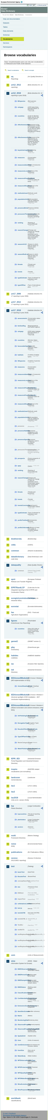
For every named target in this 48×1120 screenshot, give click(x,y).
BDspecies (21, 101)
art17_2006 (16, 294)
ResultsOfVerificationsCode (22, 729)
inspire (14, 769)
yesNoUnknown (22, 527)
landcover (15, 777)
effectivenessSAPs (22, 137)
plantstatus (22, 819)
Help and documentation (11, 19)
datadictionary (17, 557)
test (12, 866)
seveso (14, 858)
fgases (14, 621)
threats (20, 264)
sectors (20, 827)
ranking (20, 223)
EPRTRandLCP (18, 588)
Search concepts (29, 70)
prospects (21, 458)
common (15, 551)
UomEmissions (22, 1045)
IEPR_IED (15, 759)
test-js (20, 908)
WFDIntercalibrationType (22, 1060)
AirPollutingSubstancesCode (22, 716)
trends (20, 272)
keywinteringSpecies (22, 150)
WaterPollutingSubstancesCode (22, 748)
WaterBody (21, 1056)
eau (19, 887)
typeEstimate (22, 278)
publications (16, 852)
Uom (19, 1040)
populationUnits (22, 199)
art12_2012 (16, 85)
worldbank (16, 1098)
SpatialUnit (21, 1036)
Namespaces (7, 47)
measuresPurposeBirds (22, 178)
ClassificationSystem (22, 993)
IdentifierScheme (22, 1011)
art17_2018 (16, 310)
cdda (13, 545)
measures (21, 157)
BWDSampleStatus (22, 980)
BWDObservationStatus (22, 969)
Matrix (20, 1016)
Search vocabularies (13, 70)
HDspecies (21, 361)
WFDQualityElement (22, 1073)
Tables (5, 27)
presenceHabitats (22, 431)
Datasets (6, 23)
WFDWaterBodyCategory (22, 1078)
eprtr (13, 579)
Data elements (8, 31)
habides (14, 656)
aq (12, 77)
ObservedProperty (22, 1024)
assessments (22, 318)
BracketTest (22, 876)
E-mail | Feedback (9, 1113)
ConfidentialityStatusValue (22, 998)
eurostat (15, 606)
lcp (12, 806)
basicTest (21, 872)
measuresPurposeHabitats (22, 388)
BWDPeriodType (22, 975)
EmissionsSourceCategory (22, 1006)
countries (21, 116)
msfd (13, 836)
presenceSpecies (22, 439)
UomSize (21, 1050)
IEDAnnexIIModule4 (19, 705)
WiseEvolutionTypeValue (22, 1084)
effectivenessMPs (22, 125)
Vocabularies (8, 39)
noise (13, 844)
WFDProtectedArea (22, 1067)
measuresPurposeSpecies (22, 395)
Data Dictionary (19, 15)
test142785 (21, 913)
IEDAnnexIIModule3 (19, 695)
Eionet (11, 15)
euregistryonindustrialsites (19, 598)
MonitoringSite (22, 1020)
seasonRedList (22, 254)
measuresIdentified (22, 165)
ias (12, 664)
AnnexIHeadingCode (22, 686)
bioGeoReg (22, 326)
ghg (13, 647)
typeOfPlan (22, 285)
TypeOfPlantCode (22, 736)
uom (13, 955)
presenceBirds (22, 208)
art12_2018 (16, 93)
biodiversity (16, 539)
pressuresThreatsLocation (22, 214)
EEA (12, 2)
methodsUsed (22, 193)
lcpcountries (22, 814)
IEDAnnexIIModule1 (19, 678)
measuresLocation (22, 171)
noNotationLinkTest (22, 904)
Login (30, 5)
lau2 (13, 792)
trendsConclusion (22, 505)
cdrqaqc (20, 107)
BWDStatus (22, 987)
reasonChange (22, 230)
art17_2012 (16, 302)
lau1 (13, 786)
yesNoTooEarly (22, 520)
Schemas (6, 35)
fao (12, 612)
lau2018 (14, 798)
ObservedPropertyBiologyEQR (22, 1029)
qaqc (19, 466)
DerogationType (22, 723)
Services (6, 43)
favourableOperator (22, 346)
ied (12, 670)
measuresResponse (22, 186)
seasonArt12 (22, 244)
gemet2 (14, 641)
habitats (20, 355)
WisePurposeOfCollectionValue (22, 1090)
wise (13, 961)
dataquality (16, 565)
